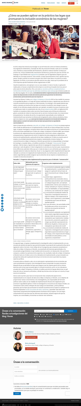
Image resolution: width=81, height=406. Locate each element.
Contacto (26, 400)
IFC (23, 405)
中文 (37, 316)
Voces (46, 9)
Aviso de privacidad (26, 386)
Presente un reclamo (75, 400)
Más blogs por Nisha (31, 348)
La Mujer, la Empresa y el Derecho (41, 99)
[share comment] (2, 209)
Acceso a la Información (14, 400)
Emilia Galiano (12, 21)
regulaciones (34, 74)
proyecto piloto (49, 109)
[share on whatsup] (2, 206)
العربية (23, 23)
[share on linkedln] (2, 204)
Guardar (17, 393)
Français (50, 314)
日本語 (42, 316)
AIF (21, 405)
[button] (77, 3)
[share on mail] (2, 195)
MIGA (26, 405)
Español (15, 23)
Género (15, 303)
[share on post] (2, 201)
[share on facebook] (2, 198)
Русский (69, 314)
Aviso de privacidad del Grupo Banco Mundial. (55, 321)
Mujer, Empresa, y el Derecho (23, 303)
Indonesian (49, 316)
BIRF (18, 405)
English (19, 23)
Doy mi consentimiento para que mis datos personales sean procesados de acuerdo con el (55, 320)
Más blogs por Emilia (31, 337)
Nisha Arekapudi (21, 21)
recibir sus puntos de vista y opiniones (37, 289)
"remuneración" (57, 143)
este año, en (46, 125)
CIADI (29, 405)
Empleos (21, 400)
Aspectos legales (5, 400)
